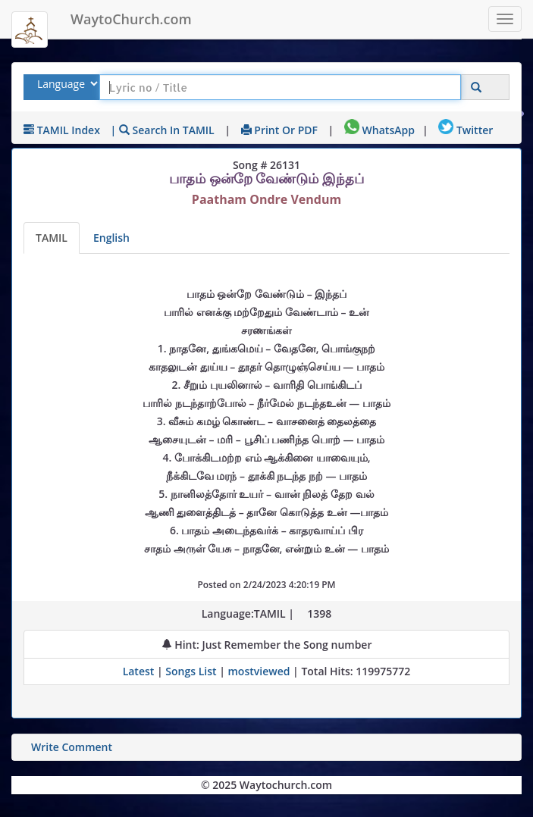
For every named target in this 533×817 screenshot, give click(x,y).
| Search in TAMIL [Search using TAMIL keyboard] (163, 130)
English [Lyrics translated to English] (111, 237)
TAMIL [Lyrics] (51, 237)
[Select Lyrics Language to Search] (65, 84)
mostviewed (259, 671)
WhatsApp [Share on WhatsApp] (379, 130)
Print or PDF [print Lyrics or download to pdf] (279, 130)
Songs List (190, 671)
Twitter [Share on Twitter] (465, 130)
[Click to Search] (476, 87)
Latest (140, 671)
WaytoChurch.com (131, 19)
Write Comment (71, 747)
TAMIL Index (62, 130)
